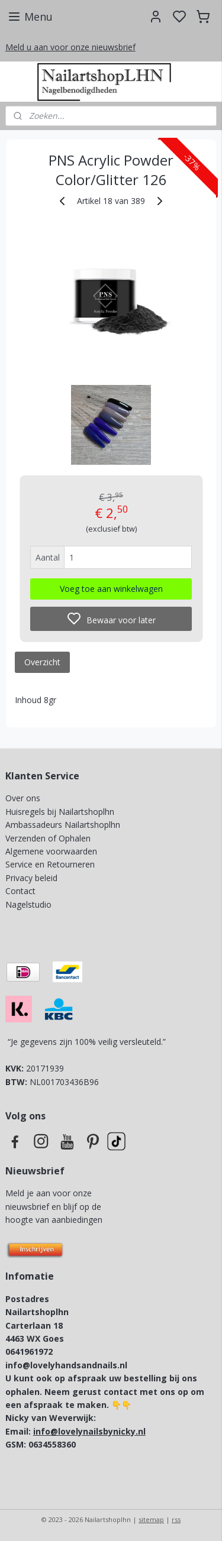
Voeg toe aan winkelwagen (111, 588)
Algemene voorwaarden (51, 851)
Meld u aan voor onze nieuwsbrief (70, 47)
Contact (20, 890)
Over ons (22, 798)
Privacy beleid (32, 877)
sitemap (151, 1519)
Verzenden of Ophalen (48, 838)
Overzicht (42, 662)
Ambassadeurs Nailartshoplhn (62, 824)
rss (176, 1519)
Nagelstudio (28, 904)
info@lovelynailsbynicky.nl (89, 1431)
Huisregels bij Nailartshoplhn (59, 811)
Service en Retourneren (50, 864)
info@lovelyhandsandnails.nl (66, 1365)
